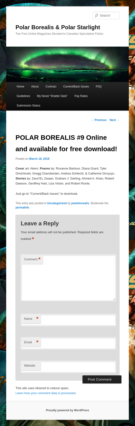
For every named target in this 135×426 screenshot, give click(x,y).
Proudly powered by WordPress (67, 410)
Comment (32, 259)
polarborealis (80, 203)
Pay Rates (81, 96)
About (35, 86)
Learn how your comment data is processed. (45, 393)
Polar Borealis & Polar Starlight (57, 27)
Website (29, 365)
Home (20, 86)
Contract (51, 86)
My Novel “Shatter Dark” (52, 96)
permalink (22, 207)
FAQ (98, 86)
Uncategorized (57, 203)
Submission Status (28, 105)
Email (31, 342)
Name (31, 318)
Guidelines (23, 96)
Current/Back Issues (76, 86)
